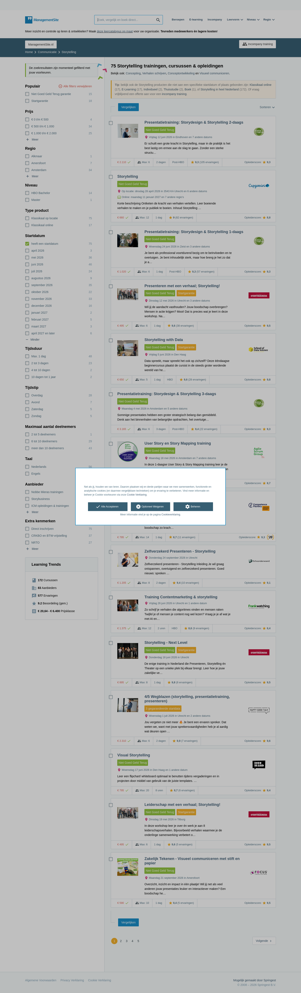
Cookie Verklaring (137, 494)
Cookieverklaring (170, 514)
